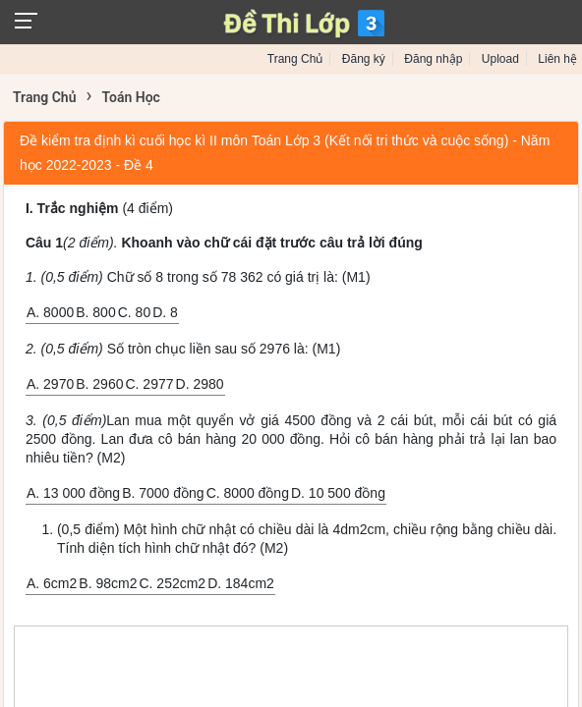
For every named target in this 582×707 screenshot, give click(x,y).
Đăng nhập (433, 59)
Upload (500, 59)
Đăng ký (363, 59)
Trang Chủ (295, 59)
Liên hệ (557, 59)
